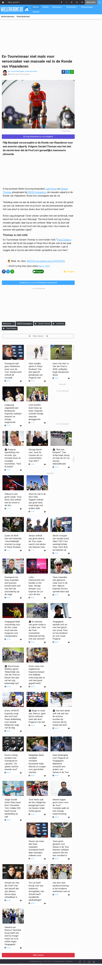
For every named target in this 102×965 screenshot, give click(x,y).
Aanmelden (91, 2)
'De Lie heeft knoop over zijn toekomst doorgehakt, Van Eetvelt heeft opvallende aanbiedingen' (36, 891)
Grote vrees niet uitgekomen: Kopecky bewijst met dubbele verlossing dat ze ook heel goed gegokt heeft (37, 675)
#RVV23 (31, 261)
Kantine (46, 7)
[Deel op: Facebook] (63, 72)
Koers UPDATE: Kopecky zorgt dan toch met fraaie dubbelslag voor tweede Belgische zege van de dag (13, 719)
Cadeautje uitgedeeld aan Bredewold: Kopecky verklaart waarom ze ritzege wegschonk (13, 413)
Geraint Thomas (44, 324)
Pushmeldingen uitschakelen (72, 958)
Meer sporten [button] (13, 2)
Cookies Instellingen (49, 958)
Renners (36, 12)
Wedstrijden (71, 7)
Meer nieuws (38, 336)
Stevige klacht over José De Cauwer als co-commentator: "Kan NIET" (36, 455)
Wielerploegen (87, 7)
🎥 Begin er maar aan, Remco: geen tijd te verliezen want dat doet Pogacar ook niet (37, 716)
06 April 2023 (14, 74)
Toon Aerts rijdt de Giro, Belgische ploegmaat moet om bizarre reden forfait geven (37, 805)
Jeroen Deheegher (17, 71)
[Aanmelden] (35, 324)
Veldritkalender (23, 16)
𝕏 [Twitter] (85, 955)
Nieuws (36, 7)
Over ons (47, 955)
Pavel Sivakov (64, 239)
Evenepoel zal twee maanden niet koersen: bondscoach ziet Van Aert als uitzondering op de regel (12, 586)
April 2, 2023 (44, 266)
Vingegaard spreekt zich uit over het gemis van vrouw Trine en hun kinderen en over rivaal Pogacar (60, 630)
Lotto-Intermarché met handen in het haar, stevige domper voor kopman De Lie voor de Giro (36, 586)
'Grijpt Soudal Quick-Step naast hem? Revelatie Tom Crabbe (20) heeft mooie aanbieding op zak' (13, 808)
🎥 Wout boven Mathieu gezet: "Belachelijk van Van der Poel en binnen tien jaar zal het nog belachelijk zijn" (12, 675)
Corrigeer (69, 271)
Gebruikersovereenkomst (28, 958)
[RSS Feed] (94, 955)
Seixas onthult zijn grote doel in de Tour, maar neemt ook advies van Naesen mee (37, 541)
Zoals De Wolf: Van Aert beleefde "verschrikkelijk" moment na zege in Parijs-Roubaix (13, 541)
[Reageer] (21, 426)
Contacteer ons (35, 955)
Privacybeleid (58, 955)
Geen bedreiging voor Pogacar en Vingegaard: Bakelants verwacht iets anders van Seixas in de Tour (61, 763)
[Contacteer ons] (89, 955)
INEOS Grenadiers (37, 192)
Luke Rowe (51, 188)
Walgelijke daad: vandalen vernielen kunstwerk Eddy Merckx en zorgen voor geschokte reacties (37, 763)
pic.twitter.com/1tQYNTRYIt (50, 261)
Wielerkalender (8, 16)
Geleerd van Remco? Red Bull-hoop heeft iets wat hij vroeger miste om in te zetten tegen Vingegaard (13, 936)
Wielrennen (56, 7)
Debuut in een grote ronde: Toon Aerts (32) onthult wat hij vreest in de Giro (13, 500)
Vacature (69, 955)
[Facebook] (80, 955)
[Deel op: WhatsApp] (72, 72)
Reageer (27, 74)
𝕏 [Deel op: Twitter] (68, 71)
